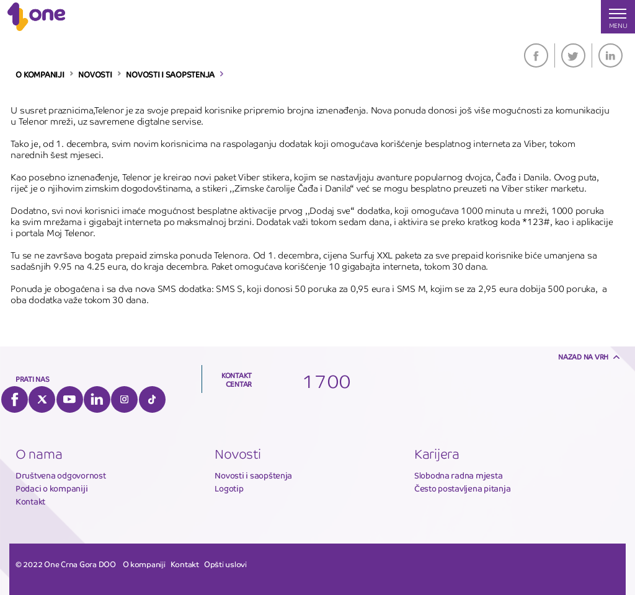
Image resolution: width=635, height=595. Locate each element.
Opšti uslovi (225, 565)
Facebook (536, 55)
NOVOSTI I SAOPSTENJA (170, 75)
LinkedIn (610, 55)
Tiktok (152, 399)
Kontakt (30, 501)
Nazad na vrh (583, 357)
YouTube (69, 399)
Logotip (229, 488)
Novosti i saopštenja (253, 475)
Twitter (573, 55)
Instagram (124, 399)
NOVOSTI (95, 75)
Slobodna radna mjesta (458, 475)
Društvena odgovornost (61, 475)
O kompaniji (144, 565)
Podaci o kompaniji (51, 488)
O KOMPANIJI (40, 75)
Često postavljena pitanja (462, 488)
